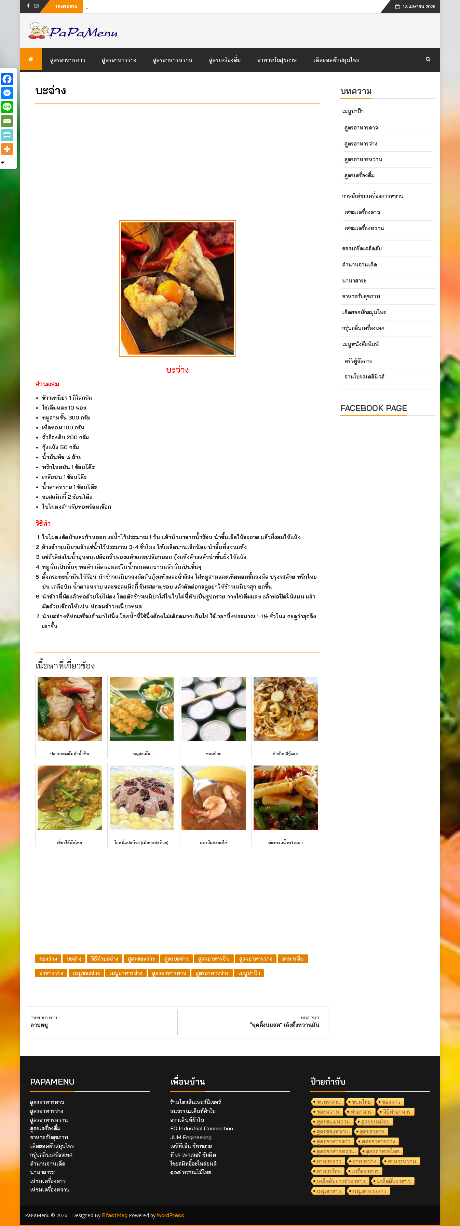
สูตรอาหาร (372, 1131)
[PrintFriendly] (7, 135)
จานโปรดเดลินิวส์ (364, 376)
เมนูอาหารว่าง (126, 972)
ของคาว (391, 1101)
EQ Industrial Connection (201, 1128)
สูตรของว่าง (141, 958)
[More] (7, 149)
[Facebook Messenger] (7, 93)
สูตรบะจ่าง (176, 958)
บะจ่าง (74, 958)
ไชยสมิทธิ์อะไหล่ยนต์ (193, 1163)
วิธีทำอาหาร (397, 1111)
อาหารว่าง (51, 972)
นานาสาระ (354, 280)
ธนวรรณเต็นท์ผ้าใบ (193, 1110)
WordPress (170, 1215)
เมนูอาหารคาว (370, 1190)
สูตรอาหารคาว (68, 59)
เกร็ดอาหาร (365, 1171)
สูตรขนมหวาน (333, 1121)
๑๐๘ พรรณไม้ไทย (190, 1172)
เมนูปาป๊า (249, 972)
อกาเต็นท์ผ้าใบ (187, 1119)
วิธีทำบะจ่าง (104, 958)
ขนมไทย (361, 1101)
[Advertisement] (177, 156)
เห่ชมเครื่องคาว (362, 212)
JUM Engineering (191, 1137)
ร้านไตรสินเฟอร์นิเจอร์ (195, 1102)
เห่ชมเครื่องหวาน (364, 228)
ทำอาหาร (361, 1111)
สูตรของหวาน (333, 1131)
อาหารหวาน (402, 1161)
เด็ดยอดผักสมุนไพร (336, 59)
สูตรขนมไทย (375, 1121)
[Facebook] (7, 79)
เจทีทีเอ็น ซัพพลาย (191, 1145)
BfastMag (114, 1215)
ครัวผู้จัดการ (358, 360)
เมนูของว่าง (86, 972)
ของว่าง (48, 958)
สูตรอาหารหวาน (173, 59)
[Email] (7, 121)
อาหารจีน (293, 958)
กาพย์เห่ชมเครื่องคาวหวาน (373, 195)
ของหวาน (328, 1111)
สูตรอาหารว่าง (119, 59)
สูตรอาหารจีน (214, 958)
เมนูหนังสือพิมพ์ (360, 344)
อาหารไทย (329, 1171)
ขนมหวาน (329, 1101)
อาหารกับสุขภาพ (277, 59)
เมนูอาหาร (329, 1190)
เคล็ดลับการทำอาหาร (341, 1180)
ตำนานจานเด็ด (359, 264)
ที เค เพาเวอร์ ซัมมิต (193, 1154)
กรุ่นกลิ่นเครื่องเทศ (363, 328)
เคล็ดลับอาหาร (394, 1180)
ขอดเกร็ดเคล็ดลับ (362, 248)
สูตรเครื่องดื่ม (225, 59)
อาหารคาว (329, 1161)
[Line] (7, 107)
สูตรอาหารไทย (382, 1151)
